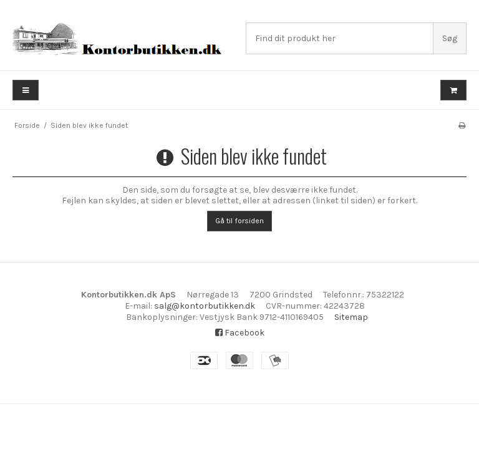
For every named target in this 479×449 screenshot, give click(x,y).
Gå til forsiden (239, 220)
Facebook (239, 332)
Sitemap (351, 317)
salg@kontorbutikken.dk (204, 306)
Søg (449, 38)
